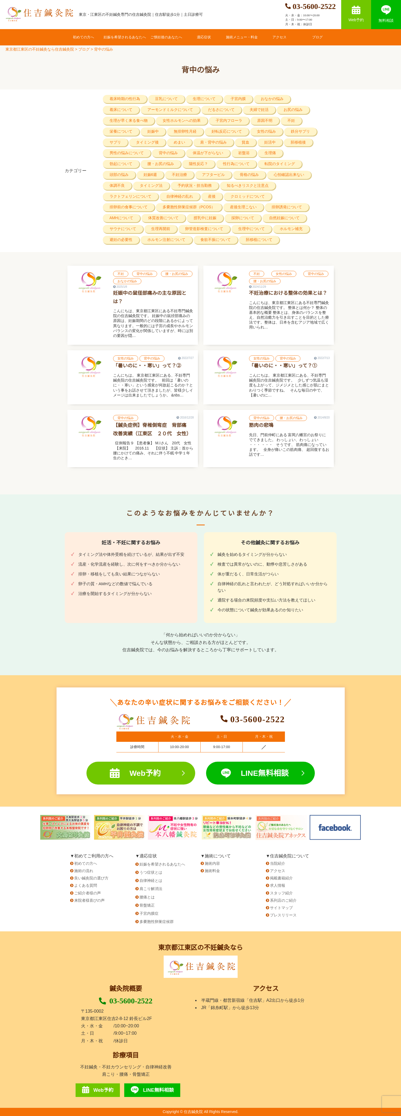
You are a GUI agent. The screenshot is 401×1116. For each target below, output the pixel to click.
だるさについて (221, 109)
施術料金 (212, 871)
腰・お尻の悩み (160, 164)
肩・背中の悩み (213, 142)
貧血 (245, 142)
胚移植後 (298, 142)
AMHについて (121, 218)
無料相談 (386, 14)
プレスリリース (283, 915)
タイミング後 (147, 142)
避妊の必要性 (121, 239)
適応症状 (204, 37)
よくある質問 (85, 885)
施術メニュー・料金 (242, 37)
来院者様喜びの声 (89, 900)
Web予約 (356, 14)
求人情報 (277, 885)
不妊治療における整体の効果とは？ (288, 293)
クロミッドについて (248, 196)
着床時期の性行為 (125, 99)
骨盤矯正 (147, 905)
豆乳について (166, 99)
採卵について (242, 218)
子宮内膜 (238, 99)
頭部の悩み (119, 174)
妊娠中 (153, 131)
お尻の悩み (293, 109)
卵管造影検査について (204, 229)
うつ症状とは (150, 872)
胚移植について (259, 239)
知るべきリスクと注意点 (248, 185)
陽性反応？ (198, 164)
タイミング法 (151, 185)
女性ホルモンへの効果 (182, 120)
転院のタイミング (280, 164)
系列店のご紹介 (283, 900)
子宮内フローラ (229, 120)
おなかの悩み (272, 99)
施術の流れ (83, 871)
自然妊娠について (284, 218)
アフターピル (213, 174)
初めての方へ (83, 37)
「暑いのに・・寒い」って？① (283, 365)
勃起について (121, 164)
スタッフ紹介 (281, 893)
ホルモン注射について (166, 239)
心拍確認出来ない (289, 174)
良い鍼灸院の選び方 (91, 878)
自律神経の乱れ (179, 196)
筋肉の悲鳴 (261, 425)
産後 (212, 196)
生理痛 (270, 153)
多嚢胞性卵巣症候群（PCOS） (189, 207)
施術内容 (212, 863)
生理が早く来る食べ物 (129, 120)
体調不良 (117, 185)
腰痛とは (147, 897)
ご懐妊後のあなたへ (166, 37)
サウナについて (123, 229)
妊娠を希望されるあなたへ (125, 37)
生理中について (251, 229)
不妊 (291, 120)
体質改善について (163, 218)
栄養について (121, 131)
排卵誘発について (287, 207)
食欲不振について (215, 239)
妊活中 (270, 142)
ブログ (317, 37)
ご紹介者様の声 (87, 893)
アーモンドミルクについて (170, 109)
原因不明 (264, 120)
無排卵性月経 (185, 131)
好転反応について (227, 131)
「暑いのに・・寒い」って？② (147, 365)
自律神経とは (150, 880)
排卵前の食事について (129, 207)
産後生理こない (243, 207)
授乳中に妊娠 (205, 218)
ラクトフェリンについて (130, 196)
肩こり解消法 (150, 888)
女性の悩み (266, 131)
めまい (179, 142)
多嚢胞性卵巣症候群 (156, 921)
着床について (121, 109)
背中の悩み (168, 153)
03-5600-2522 (126, 1001)
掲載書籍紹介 (281, 878)
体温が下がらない (208, 153)
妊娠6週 (150, 174)
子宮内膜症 (148, 913)
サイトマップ (281, 908)
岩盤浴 (244, 153)
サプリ (115, 142)
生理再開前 (160, 229)
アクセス (279, 37)
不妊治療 (179, 174)
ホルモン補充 (291, 229)
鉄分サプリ (300, 131)
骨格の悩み (249, 174)
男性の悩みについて (127, 153)
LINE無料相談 (262, 773)
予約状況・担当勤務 (195, 185)
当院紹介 (277, 863)
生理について (204, 99)
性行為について (236, 164)
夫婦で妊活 (259, 109)
